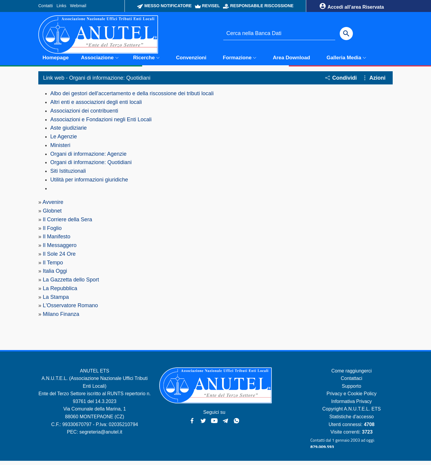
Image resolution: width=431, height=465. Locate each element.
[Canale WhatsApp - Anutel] (236, 424)
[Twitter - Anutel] (203, 424)
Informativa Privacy (351, 405)
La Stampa (56, 301)
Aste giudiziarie (68, 132)
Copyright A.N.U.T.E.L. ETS (351, 413)
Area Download (291, 61)
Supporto (351, 390)
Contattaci (351, 382)
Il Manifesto (56, 241)
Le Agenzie (63, 140)
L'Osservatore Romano (70, 310)
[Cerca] (346, 33)
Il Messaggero (60, 249)
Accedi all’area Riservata (351, 6)
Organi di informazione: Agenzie (88, 157)
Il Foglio (52, 232)
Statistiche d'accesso (351, 420)
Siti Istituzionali (68, 175)
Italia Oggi (55, 275)
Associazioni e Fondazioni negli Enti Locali (101, 123)
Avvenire (53, 206)
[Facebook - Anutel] (192, 424)
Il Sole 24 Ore (59, 258)
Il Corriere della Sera (67, 223)
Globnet (52, 215)
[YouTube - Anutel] (214, 424)
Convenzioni (191, 61)
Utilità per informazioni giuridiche (89, 184)
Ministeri (60, 149)
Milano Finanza (61, 318)
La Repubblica (60, 292)
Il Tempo (53, 266)
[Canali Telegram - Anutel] (225, 424)
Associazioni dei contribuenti (84, 114)
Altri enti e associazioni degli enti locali (96, 106)
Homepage (56, 61)
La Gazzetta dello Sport (71, 284)
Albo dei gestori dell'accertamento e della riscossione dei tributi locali (132, 97)
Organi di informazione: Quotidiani (91, 166)
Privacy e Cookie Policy (352, 397)
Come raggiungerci (351, 374)
